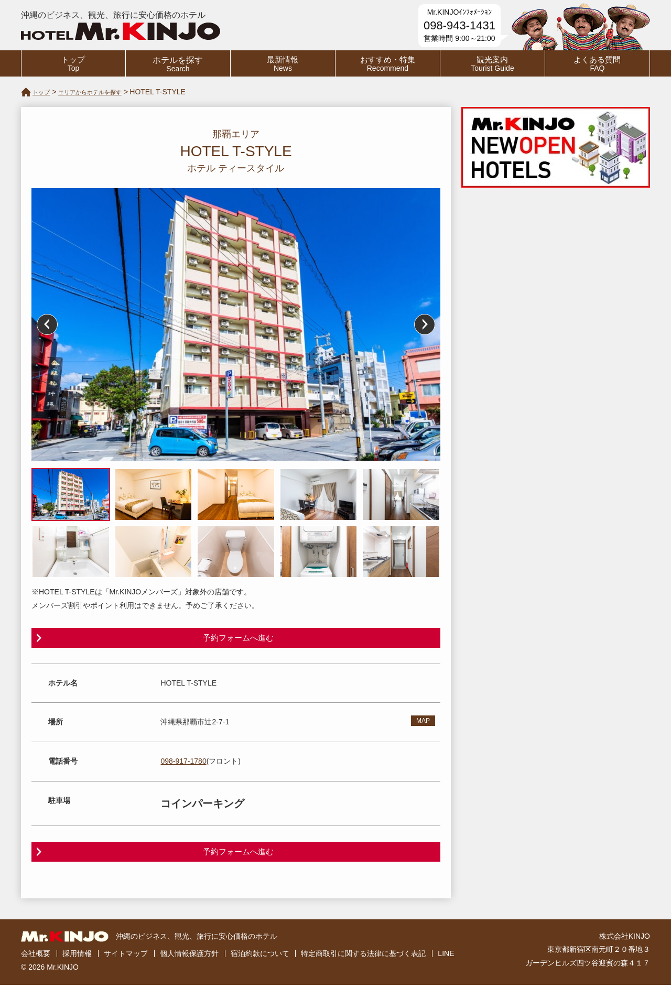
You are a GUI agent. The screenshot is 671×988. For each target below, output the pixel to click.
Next (424, 324)
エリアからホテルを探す (103, 92)
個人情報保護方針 (189, 957)
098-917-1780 (183, 762)
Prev (47, 324)
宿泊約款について (260, 957)
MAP (423, 722)
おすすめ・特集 (388, 64)
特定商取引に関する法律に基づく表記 (363, 957)
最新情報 (283, 64)
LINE (446, 957)
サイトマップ (126, 957)
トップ (73, 64)
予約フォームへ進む (238, 638)
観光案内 (492, 64)
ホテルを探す (178, 64)
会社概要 (35, 957)
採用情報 (77, 957)
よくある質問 (597, 64)
